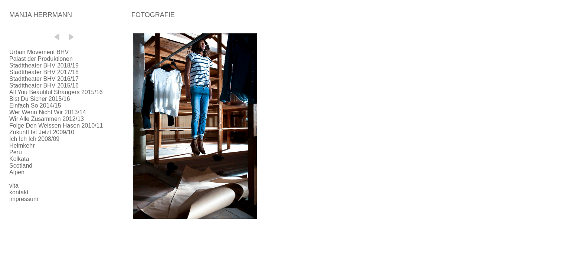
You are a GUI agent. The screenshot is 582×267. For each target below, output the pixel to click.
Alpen (16, 172)
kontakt (19, 192)
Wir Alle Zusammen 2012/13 (46, 119)
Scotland (20, 165)
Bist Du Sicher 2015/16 (39, 99)
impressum (23, 199)
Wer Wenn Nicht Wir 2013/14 (47, 112)
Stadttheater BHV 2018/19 (44, 65)
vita (14, 185)
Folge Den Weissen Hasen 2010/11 (56, 125)
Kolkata (19, 159)
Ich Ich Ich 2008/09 (34, 139)
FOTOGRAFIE (153, 15)
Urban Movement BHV (39, 52)
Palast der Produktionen (41, 59)
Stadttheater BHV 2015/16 (44, 85)
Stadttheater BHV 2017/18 (44, 72)
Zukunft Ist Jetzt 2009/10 (41, 132)
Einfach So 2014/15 (35, 105)
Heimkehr (22, 145)
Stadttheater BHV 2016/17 (44, 79)
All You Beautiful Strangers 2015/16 (56, 92)
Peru (15, 152)
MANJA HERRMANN (40, 15)
